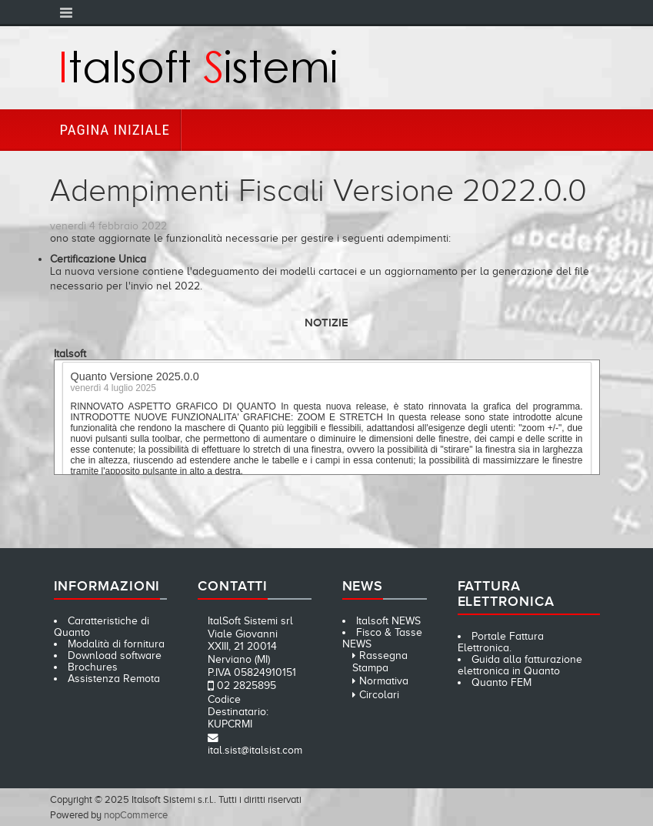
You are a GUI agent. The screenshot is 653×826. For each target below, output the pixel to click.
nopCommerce (136, 815)
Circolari (379, 695)
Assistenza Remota (114, 678)
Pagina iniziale (115, 130)
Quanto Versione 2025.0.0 (135, 378)
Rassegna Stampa (380, 662)
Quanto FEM (501, 682)
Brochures (93, 667)
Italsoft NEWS (388, 621)
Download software (115, 655)
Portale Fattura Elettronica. (501, 642)
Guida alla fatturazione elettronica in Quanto (520, 665)
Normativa (383, 681)
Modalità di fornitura (116, 644)
